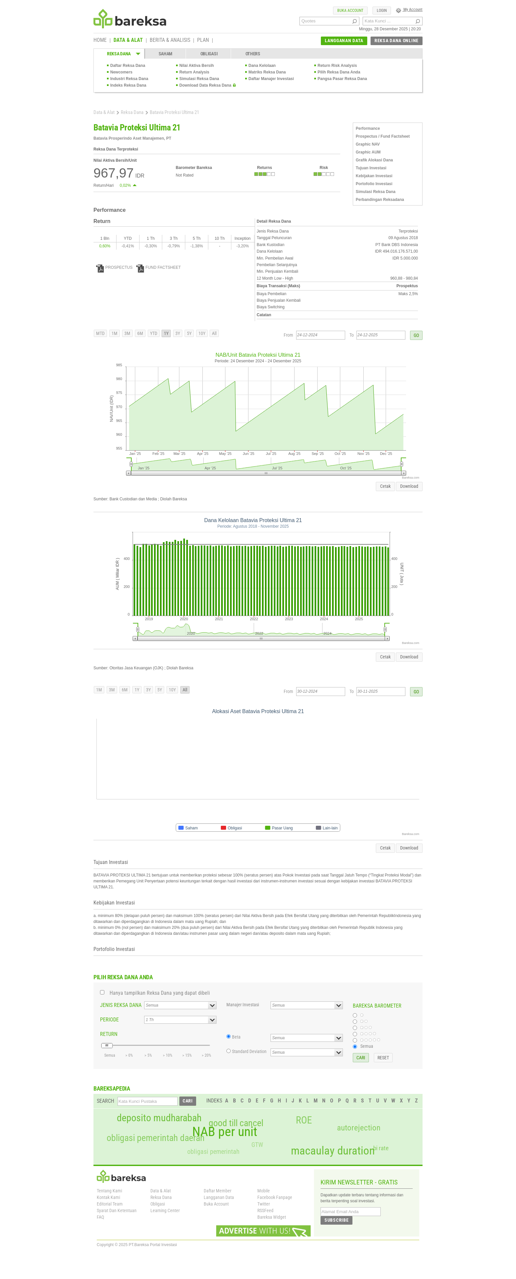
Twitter (263, 1204)
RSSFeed (265, 1210)
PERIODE (109, 1019)
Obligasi (157, 1204)
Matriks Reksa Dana (267, 72)
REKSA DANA (119, 53)
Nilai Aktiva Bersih (196, 65)
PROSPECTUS (114, 267)
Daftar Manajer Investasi (271, 78)
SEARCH (105, 1101)
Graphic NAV (368, 144)
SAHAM (166, 53)
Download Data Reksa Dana (205, 85)
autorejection (358, 1128)
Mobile (263, 1190)
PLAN (203, 40)
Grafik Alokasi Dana (374, 160)
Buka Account (216, 1204)
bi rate (381, 1148)
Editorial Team (110, 1204)
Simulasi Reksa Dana (199, 78)
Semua (366, 1046)
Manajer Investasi (242, 1004)
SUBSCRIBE (336, 1220)
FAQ (100, 1217)
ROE (304, 1120)
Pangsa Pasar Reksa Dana (342, 78)
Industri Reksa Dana (129, 78)
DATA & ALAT (128, 40)
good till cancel (236, 1123)
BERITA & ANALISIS (170, 40)
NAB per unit (224, 1131)
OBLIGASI (209, 53)
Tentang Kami (109, 1190)
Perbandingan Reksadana (380, 199)
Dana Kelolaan (262, 65)
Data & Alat (104, 112)
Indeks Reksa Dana (128, 85)
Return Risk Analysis (337, 65)
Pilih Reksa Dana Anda (339, 72)
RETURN (108, 1034)
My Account (409, 9)
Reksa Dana (132, 112)
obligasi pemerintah (213, 1151)
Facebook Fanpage (274, 1197)
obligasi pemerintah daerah (156, 1138)
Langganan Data (219, 1197)
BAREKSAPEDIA (111, 1088)
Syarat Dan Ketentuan (117, 1210)
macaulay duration (333, 1150)
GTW (257, 1145)
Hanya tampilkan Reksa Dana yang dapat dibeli (160, 993)
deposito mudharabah (159, 1118)
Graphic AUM (368, 152)
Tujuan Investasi (371, 168)
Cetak (385, 486)
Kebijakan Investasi (374, 176)
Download (409, 486)
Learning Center (165, 1210)
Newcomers (121, 72)
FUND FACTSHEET (158, 267)
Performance (368, 128)
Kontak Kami (108, 1197)
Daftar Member (217, 1190)
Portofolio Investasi (374, 183)
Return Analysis (194, 72)
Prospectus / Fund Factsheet (383, 136)
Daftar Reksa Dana (127, 65)
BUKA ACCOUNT (350, 10)
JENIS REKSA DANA (121, 1005)
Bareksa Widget (271, 1217)
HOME (100, 40)
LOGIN (382, 10)
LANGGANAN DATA (344, 40)
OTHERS (252, 53)
